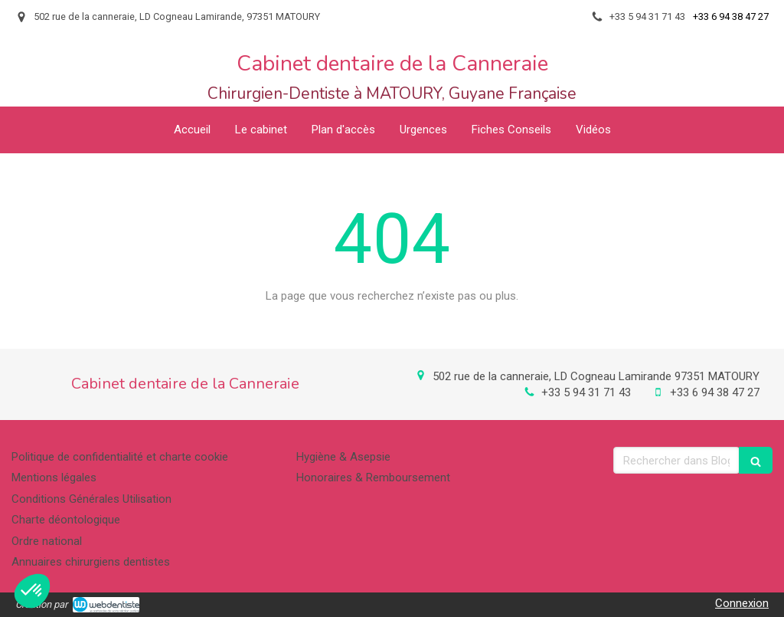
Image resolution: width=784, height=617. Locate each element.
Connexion (742, 603)
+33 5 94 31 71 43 (586, 392)
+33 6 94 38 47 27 (715, 392)
